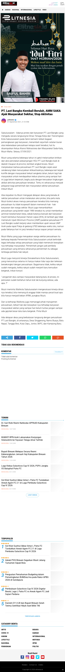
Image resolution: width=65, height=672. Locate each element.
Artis (3, 630)
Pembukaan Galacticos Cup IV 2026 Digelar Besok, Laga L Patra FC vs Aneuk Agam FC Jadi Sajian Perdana (27, 591)
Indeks (41, 665)
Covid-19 (4, 633)
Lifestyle (37, 10)
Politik (35, 646)
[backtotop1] (63, 670)
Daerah (7, 10)
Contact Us (33, 665)
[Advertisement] (32, 518)
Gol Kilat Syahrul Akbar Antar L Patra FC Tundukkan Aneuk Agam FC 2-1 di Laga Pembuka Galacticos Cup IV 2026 (25, 483)
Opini (34, 643)
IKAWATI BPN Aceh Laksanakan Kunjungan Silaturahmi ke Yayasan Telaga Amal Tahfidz (22, 438)
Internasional (26, 10)
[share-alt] (7, 338)
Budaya (35, 630)
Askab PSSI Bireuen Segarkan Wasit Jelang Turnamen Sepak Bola (25, 561)
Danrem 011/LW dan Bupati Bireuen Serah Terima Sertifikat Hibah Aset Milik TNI (24, 604)
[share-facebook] (20, 338)
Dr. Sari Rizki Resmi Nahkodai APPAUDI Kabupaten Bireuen (24, 424)
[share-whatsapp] (45, 338)
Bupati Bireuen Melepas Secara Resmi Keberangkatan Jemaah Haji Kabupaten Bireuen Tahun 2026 (23, 454)
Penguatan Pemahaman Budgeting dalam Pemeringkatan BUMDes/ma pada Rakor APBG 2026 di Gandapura (27, 577)
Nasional (15, 10)
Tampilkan (58, 352)
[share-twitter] (32, 338)
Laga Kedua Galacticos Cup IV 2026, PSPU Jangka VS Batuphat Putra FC (24, 467)
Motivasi (36, 640)
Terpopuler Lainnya (32, 616)
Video (44, 10)
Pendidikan (6, 646)
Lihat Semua (32, 495)
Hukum (4, 636)
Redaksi (24, 665)
